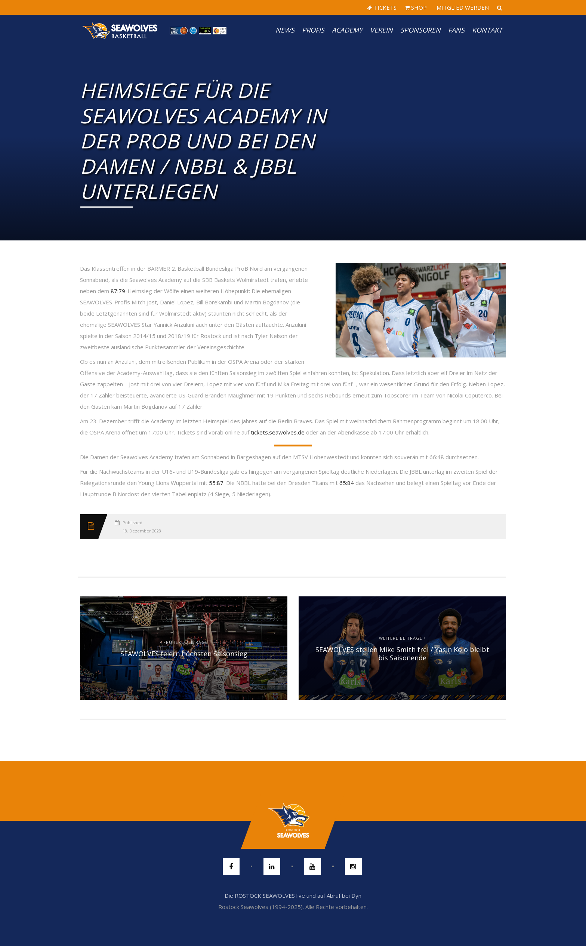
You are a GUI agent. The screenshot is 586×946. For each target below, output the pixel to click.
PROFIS (313, 29)
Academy (347, 29)
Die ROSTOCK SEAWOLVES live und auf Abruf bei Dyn (293, 895)
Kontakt (487, 29)
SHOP (416, 7)
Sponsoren (420, 29)
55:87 (216, 482)
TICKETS (382, 7)
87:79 (118, 291)
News (284, 29)
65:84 (346, 482)
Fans (456, 29)
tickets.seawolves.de (278, 432)
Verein (381, 29)
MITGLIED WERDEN (462, 7)
